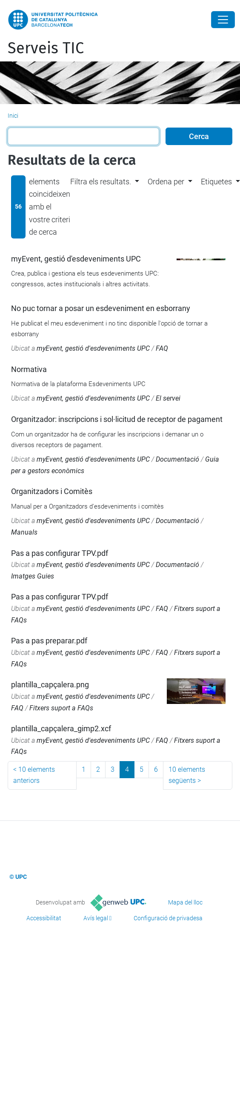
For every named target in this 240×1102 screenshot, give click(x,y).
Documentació (177, 459)
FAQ (162, 348)
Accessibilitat (43, 918)
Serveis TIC (46, 48)
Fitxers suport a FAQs (61, 708)
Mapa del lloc (185, 902)
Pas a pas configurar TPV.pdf (59, 553)
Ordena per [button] (166, 181)
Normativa (29, 369)
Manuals (24, 532)
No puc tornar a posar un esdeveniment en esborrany (100, 308)
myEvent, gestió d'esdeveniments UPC (76, 258)
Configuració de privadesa (168, 918)
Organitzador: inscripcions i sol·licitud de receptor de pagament (117, 419)
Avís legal (95, 918)
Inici (13, 115)
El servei (168, 398)
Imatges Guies (32, 576)
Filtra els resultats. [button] (100, 181)
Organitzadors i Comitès (51, 491)
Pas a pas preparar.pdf (49, 640)
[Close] (223, 19)
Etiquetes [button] (216, 181)
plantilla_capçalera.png (50, 684)
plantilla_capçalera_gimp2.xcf (61, 728)
